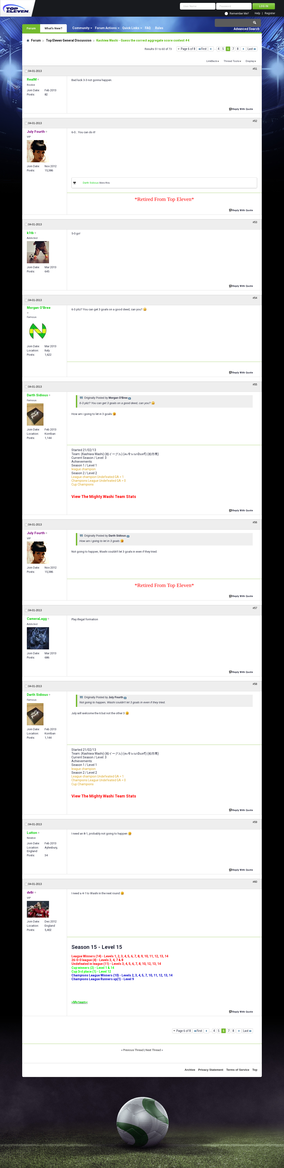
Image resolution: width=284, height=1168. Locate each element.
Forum (31, 28)
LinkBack (211, 61)
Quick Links (130, 28)
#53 (255, 222)
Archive (190, 1069)
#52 (255, 121)
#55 (255, 384)
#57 (255, 608)
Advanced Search (246, 29)
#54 (255, 297)
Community (80, 28)
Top (254, 1069)
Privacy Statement (210, 1069)
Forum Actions (106, 28)
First (202, 49)
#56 (255, 522)
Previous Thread (133, 1050)
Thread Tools (231, 61)
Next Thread (153, 1050)
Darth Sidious (91, 182)
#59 (255, 822)
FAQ (148, 28)
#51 (255, 68)
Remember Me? (239, 13)
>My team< (79, 1002)
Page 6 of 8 (188, 49)
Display (250, 61)
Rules (159, 28)
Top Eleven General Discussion (68, 40)
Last (252, 49)
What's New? (53, 28)
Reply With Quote (241, 109)
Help (257, 13)
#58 (255, 684)
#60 (255, 881)
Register (270, 13)
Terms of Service (237, 1069)
